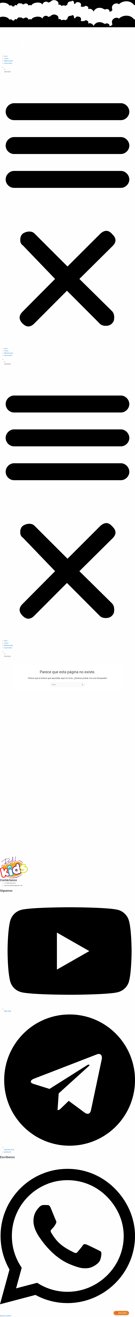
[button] (67, 211)
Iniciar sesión (8, 63)
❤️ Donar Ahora (120, 1312)
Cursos (6, 58)
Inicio (6, 56)
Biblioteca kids (8, 61)
